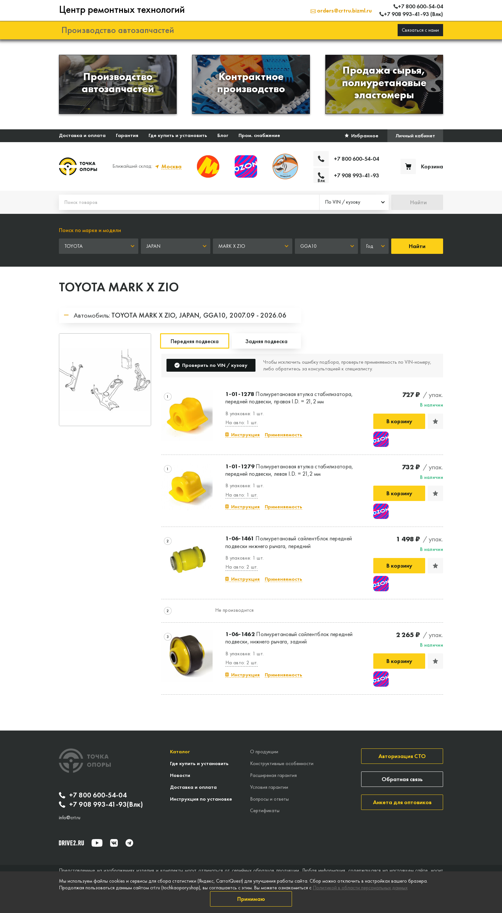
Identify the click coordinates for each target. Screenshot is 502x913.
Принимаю (251, 898)
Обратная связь (402, 779)
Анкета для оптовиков (402, 802)
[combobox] (354, 202)
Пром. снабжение (259, 135)
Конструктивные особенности (281, 763)
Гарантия (127, 135)
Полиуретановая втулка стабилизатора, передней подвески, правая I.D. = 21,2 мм (289, 397)
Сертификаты (264, 810)
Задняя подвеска (266, 341)
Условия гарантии (269, 787)
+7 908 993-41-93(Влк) (101, 804)
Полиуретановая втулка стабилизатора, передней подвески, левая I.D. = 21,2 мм (289, 470)
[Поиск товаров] (189, 202)
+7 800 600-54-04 (93, 795)
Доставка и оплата (82, 135)
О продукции (264, 751)
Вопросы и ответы (269, 799)
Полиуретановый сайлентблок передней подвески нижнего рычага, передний (288, 542)
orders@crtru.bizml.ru (341, 10)
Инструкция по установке (201, 799)
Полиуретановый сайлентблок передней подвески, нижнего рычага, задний (288, 637)
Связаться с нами (420, 30)
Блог (222, 135)
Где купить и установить (178, 135)
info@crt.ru (69, 817)
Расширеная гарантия (273, 775)
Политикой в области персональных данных (360, 887)
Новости (180, 775)
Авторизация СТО (402, 756)
